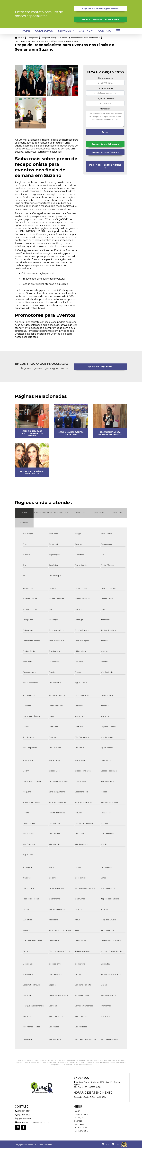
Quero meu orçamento (100, 368)
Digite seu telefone (105, 100)
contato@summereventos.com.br (32, 1124)
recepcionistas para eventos (54, 39)
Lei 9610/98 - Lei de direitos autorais (77, 1066)
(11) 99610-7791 (23, 1120)
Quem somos (44, 32)
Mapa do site (81, 1132)
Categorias (32, 39)
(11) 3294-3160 (22, 1116)
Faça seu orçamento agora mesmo (100, 9)
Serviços (64, 32)
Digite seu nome (105, 80)
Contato (104, 32)
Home (26, 32)
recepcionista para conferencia (85, 39)
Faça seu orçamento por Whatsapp (100, 20)
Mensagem (105, 110)
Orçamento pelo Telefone (105, 155)
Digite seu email (105, 90)
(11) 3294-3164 (22, 1113)
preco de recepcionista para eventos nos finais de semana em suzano (47, 43)
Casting (84, 32)
